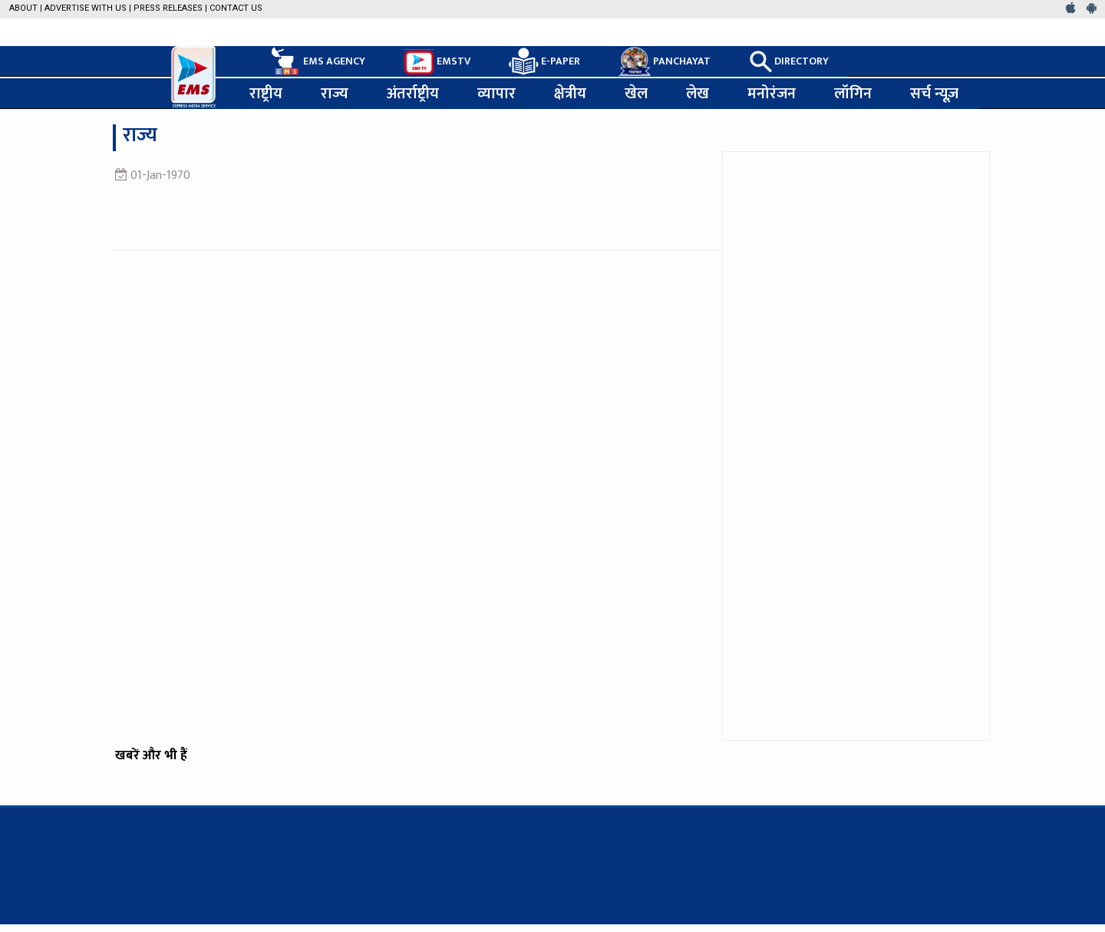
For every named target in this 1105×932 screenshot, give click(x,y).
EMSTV (437, 62)
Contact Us (235, 8)
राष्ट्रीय (265, 94)
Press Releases (168, 8)
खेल (636, 94)
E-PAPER (544, 62)
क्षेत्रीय (570, 94)
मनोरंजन (771, 94)
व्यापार (496, 94)
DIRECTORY (789, 61)
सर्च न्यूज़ (934, 94)
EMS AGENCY (317, 61)
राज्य (334, 94)
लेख (697, 94)
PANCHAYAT (664, 61)
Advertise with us (86, 8)
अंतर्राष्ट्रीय (413, 94)
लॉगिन (853, 94)
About (23, 8)
